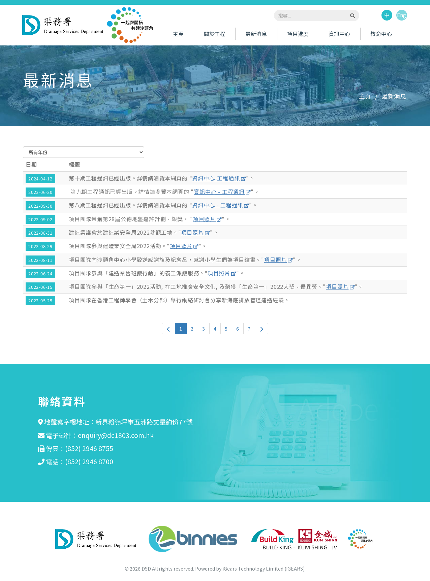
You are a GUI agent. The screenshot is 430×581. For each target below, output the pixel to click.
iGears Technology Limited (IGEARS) (263, 568)
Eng (401, 15)
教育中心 (381, 34)
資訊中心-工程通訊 (216, 178)
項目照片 (204, 219)
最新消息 (256, 34)
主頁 (178, 34)
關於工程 (214, 34)
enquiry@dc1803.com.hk (116, 435)
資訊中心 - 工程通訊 (219, 191)
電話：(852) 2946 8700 (79, 461)
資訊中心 (339, 34)
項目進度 (298, 34)
